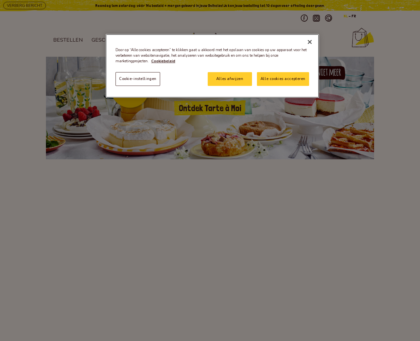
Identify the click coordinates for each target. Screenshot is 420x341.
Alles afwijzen (229, 78)
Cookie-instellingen (138, 78)
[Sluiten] (310, 42)
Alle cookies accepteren (283, 78)
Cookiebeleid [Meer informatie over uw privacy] (163, 61)
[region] (212, 66)
